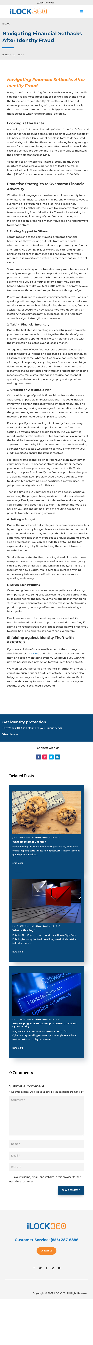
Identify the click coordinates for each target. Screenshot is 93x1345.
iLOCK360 (33, 653)
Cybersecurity (29, 837)
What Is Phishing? (23, 930)
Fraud (45, 837)
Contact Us (46, 1250)
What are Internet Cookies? (29, 841)
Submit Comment (71, 1190)
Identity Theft (54, 837)
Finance (39, 837)
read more (17, 863)
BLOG (6, 23)
